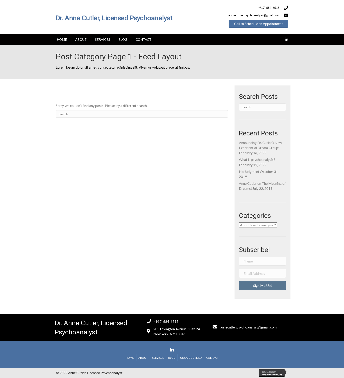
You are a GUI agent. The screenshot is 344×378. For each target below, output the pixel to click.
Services (158, 357)
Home (130, 357)
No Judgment (249, 171)
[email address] (262, 273)
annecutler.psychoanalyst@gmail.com (248, 327)
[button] (258, 24)
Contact (212, 357)
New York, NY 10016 (169, 334)
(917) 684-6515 (269, 7)
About (143, 357)
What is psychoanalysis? (257, 159)
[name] (262, 261)
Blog (172, 357)
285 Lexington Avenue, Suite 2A (176, 329)
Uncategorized (191, 357)
